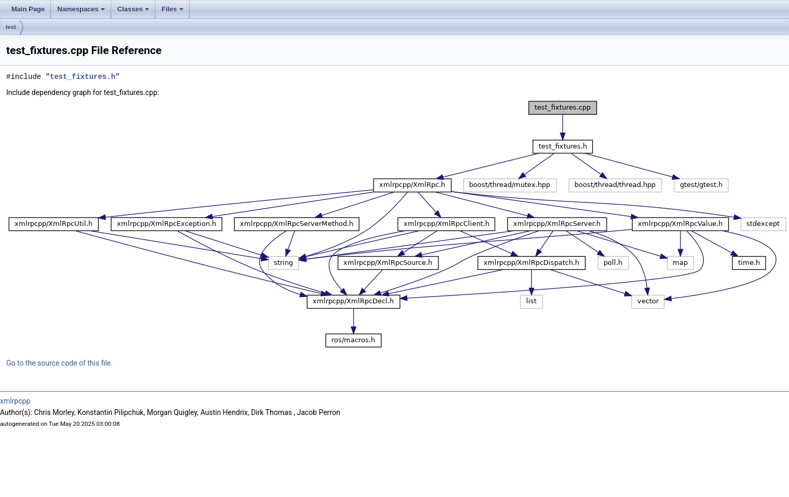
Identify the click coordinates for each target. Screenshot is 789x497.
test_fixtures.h (82, 77)
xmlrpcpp (15, 401)
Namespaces (81, 9)
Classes (133, 9)
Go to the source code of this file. (59, 363)
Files (172, 9)
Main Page (28, 9)
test (11, 27)
